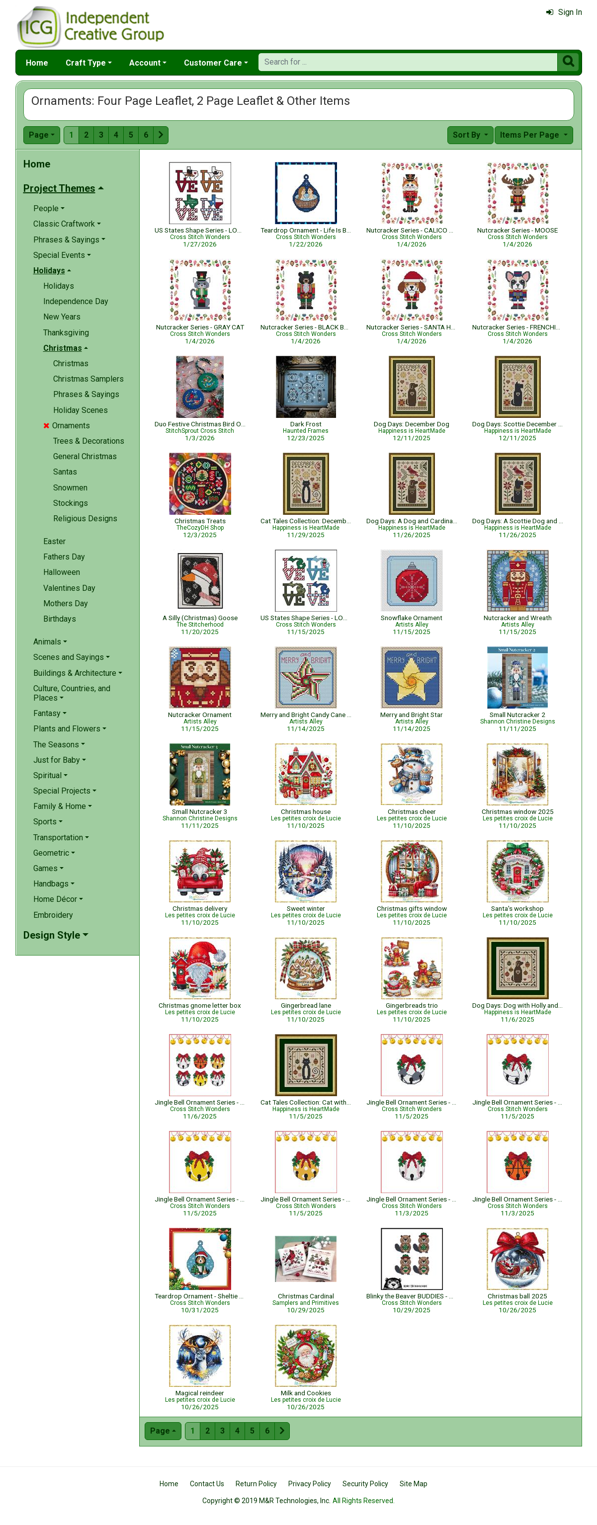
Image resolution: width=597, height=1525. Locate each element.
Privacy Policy (309, 1484)
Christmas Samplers (88, 379)
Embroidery (53, 915)
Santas (65, 472)
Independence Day (75, 301)
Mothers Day (65, 603)
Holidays (58, 286)
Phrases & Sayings (86, 394)
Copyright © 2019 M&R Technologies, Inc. (266, 1501)
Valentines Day (69, 588)
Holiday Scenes (80, 410)
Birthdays (59, 619)
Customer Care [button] (213, 63)
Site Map (413, 1484)
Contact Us (207, 1484)
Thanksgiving (66, 332)
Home (37, 63)
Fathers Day (64, 557)
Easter (54, 541)
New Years (62, 316)
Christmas (70, 363)
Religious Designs (85, 518)
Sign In (564, 12)
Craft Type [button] (86, 63)
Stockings (70, 503)
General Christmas (85, 456)
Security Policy (365, 1484)
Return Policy (256, 1484)
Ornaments (66, 425)
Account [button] (145, 63)
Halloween (61, 572)
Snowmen (70, 487)
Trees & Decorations (88, 441)
